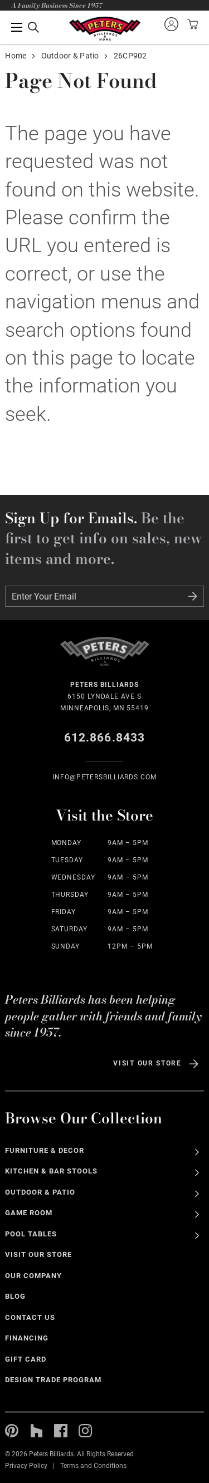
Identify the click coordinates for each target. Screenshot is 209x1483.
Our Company (33, 1275)
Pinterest (11, 1430)
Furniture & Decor (44, 1150)
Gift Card (25, 1359)
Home (15, 55)
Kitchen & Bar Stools (51, 1171)
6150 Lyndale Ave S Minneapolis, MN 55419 (104, 695)
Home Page (104, 28)
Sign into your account (171, 24)
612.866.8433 (104, 737)
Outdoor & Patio (70, 55)
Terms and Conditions (93, 1466)
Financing (26, 1338)
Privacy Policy (26, 1466)
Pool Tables (31, 1234)
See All (197, 1152)
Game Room (28, 1213)
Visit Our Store (147, 1063)
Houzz (36, 1430)
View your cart (191, 24)
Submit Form (193, 596)
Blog (15, 1296)
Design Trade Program (53, 1380)
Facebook (60, 1430)
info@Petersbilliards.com (104, 777)
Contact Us (30, 1317)
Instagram (85, 1430)
